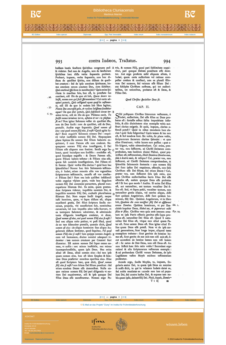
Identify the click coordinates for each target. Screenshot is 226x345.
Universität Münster (130, 18)
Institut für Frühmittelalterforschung (103, 18)
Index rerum (138, 35)
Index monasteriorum (164, 35)
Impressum (29, 339)
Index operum (61, 35)
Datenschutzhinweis (44, 339)
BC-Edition (36, 35)
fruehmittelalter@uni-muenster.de (42, 333)
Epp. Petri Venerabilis (113, 35)
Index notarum (189, 35)
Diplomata (87, 35)
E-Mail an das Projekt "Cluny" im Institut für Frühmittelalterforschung (114, 305)
